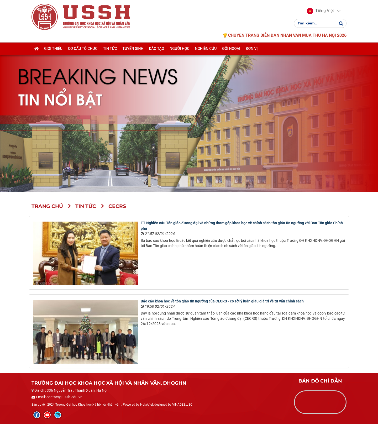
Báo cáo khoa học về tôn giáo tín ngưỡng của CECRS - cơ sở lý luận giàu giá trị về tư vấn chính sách (222, 301)
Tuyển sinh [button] (133, 52)
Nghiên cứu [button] (206, 52)
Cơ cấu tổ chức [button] (83, 52)
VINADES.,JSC (182, 404)
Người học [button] (179, 52)
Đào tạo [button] (156, 52)
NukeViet (146, 404)
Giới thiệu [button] (53, 52)
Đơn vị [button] (252, 52)
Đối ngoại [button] (231, 52)
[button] (320, 12)
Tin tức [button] (110, 52)
